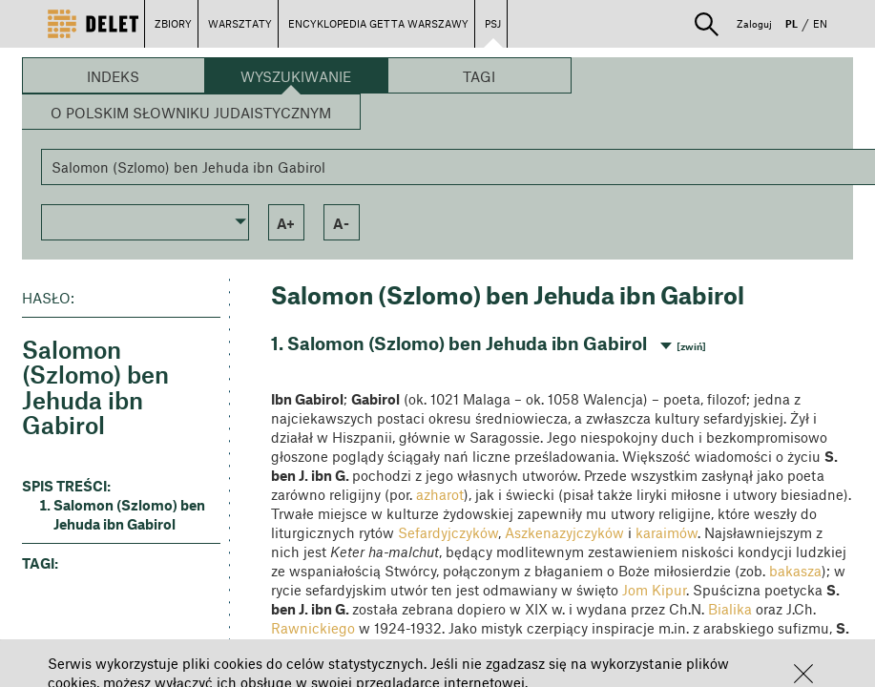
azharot (440, 494)
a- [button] (341, 223)
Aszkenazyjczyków (564, 532)
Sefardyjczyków (448, 532)
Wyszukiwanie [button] (295, 76)
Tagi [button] (479, 76)
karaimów (666, 532)
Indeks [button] (113, 76)
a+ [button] (286, 223)
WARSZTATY (240, 23)
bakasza (795, 570)
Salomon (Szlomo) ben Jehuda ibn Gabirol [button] (129, 514)
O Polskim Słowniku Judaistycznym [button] (191, 112)
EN (820, 23)
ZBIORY (173, 23)
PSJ (493, 23)
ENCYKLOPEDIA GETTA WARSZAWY (378, 23)
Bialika (730, 608)
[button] (803, 673)
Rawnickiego (313, 627)
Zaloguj (754, 23)
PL (791, 23)
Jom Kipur (654, 589)
